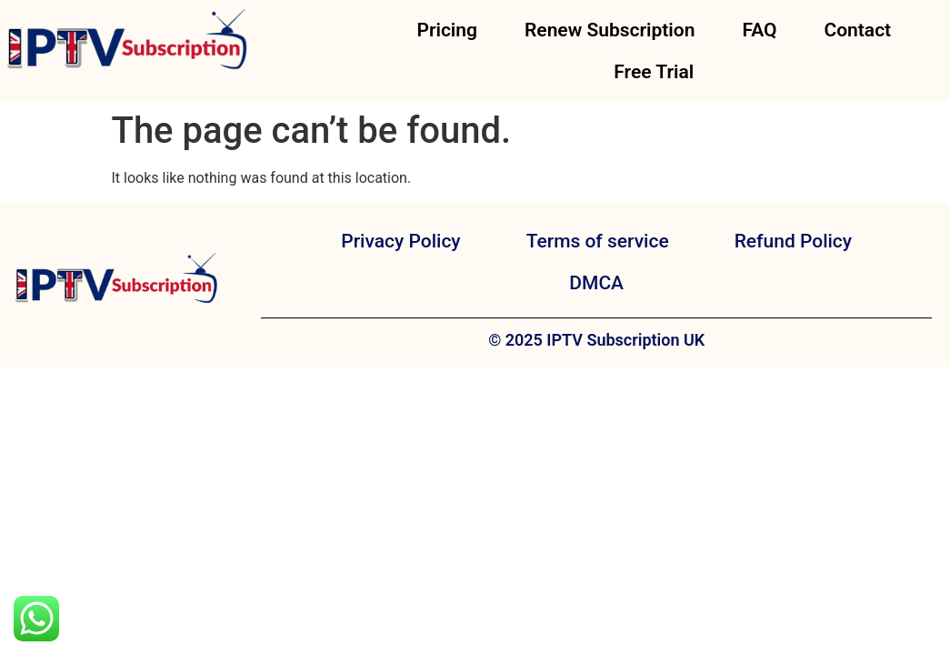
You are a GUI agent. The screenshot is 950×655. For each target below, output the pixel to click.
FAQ (759, 30)
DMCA (596, 283)
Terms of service (597, 241)
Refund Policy (793, 241)
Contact (857, 30)
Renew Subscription (610, 30)
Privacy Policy (400, 241)
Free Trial (654, 72)
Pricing (446, 30)
